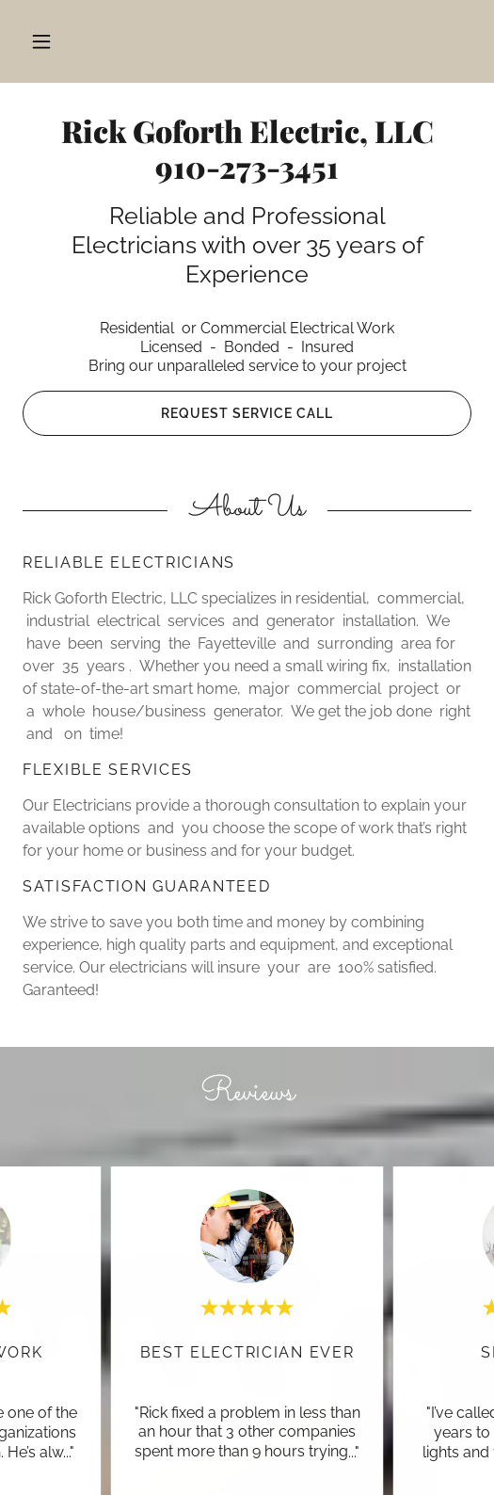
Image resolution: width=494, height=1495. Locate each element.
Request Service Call (247, 413)
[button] (41, 41)
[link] (247, 153)
